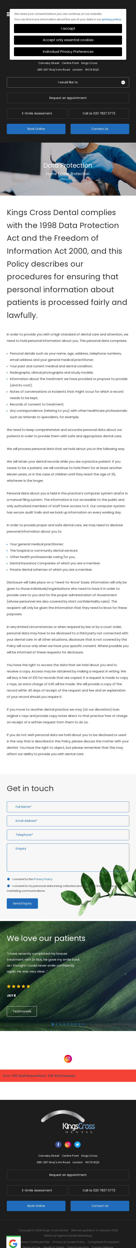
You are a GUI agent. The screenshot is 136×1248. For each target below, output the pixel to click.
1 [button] (53, 1015)
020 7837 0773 (99, 104)
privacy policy (111, 10)
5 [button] (68, 1015)
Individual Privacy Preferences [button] (68, 42)
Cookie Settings (102, 1238)
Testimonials (21, 1002)
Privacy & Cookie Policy (69, 1233)
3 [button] (60, 1015)
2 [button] (57, 1015)
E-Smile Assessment (36, 104)
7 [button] (76, 1015)
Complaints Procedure (103, 1233)
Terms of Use (31, 1238)
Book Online (36, 120)
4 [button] (64, 1015)
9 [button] (83, 1015)
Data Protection (78, 1238)
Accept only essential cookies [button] (68, 31)
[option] (68, 966)
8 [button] (79, 1015)
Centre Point (70, 54)
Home (51, 164)
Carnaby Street (48, 54)
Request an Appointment (68, 89)
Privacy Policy (43, 870)
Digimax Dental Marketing (74, 1227)
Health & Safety (53, 1238)
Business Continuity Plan (33, 1233)
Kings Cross (89, 54)
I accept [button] (68, 19)
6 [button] (72, 1015)
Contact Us (100, 120)
